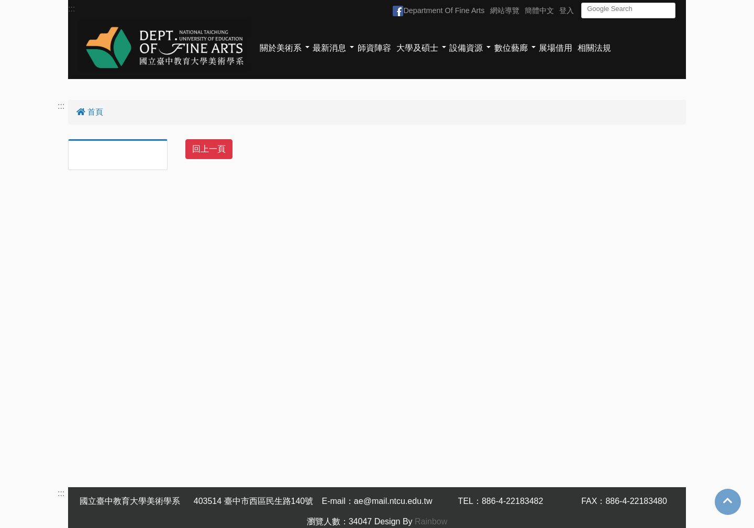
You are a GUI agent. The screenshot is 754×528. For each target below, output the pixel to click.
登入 (566, 10)
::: (71, 8)
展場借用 (555, 47)
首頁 (89, 111)
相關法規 (594, 47)
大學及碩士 (417, 47)
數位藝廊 (511, 47)
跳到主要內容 (25, 6)
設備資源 (466, 47)
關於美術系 (281, 47)
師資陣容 (374, 47)
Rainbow (431, 521)
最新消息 (329, 47)
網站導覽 (504, 10)
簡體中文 (539, 10)
